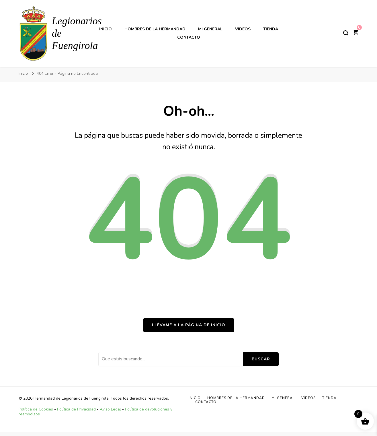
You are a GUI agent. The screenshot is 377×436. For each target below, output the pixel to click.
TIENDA (270, 29)
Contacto (188, 37)
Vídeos (243, 29)
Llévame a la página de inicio (188, 325)
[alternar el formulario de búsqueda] (345, 33)
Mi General (210, 29)
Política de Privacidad (76, 409)
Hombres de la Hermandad (154, 29)
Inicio (105, 29)
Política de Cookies (36, 409)
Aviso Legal (110, 409)
